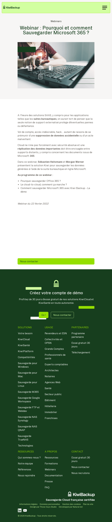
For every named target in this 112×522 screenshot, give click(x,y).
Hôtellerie (50, 406)
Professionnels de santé (55, 356)
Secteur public (53, 394)
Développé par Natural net (71, 507)
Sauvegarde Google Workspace (29, 399)
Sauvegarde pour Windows (27, 365)
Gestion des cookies (71, 504)
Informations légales (28, 504)
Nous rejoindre (26, 475)
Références (24, 469)
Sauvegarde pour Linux (27, 384)
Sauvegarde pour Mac (27, 374)
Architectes (52, 370)
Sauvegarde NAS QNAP (27, 428)
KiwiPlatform (25, 351)
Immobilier (51, 412)
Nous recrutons (80, 473)
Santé (48, 388)
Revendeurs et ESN (56, 333)
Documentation (54, 475)
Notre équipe (25, 463)
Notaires (50, 376)
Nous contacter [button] (62, 315)
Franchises (51, 418)
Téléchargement (80, 352)
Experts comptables (56, 364)
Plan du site (88, 504)
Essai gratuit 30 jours (80, 345)
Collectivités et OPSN (53, 341)
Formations (51, 463)
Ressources (51, 457)
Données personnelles (50, 504)
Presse (49, 481)
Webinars (56, 21)
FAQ (47, 487)
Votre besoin (25, 333)
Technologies (25, 445)
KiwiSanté (24, 345)
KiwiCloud (24, 339)
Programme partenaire (78, 335)
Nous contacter (29, 261)
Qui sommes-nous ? (29, 457)
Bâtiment (50, 400)
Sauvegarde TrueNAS (24, 438)
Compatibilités (26, 357)
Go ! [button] (43, 315)
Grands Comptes (54, 349)
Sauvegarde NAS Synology (27, 419)
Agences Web (52, 382)
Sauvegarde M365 (28, 391)
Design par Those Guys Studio (43, 507)
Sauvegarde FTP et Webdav (29, 409)
